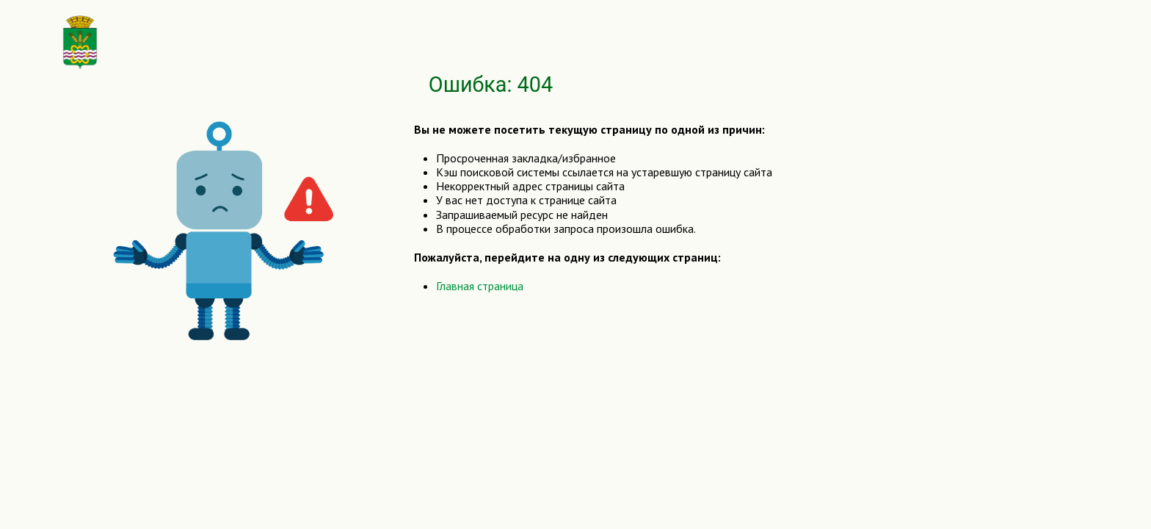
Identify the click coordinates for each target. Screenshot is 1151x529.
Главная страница (479, 285)
